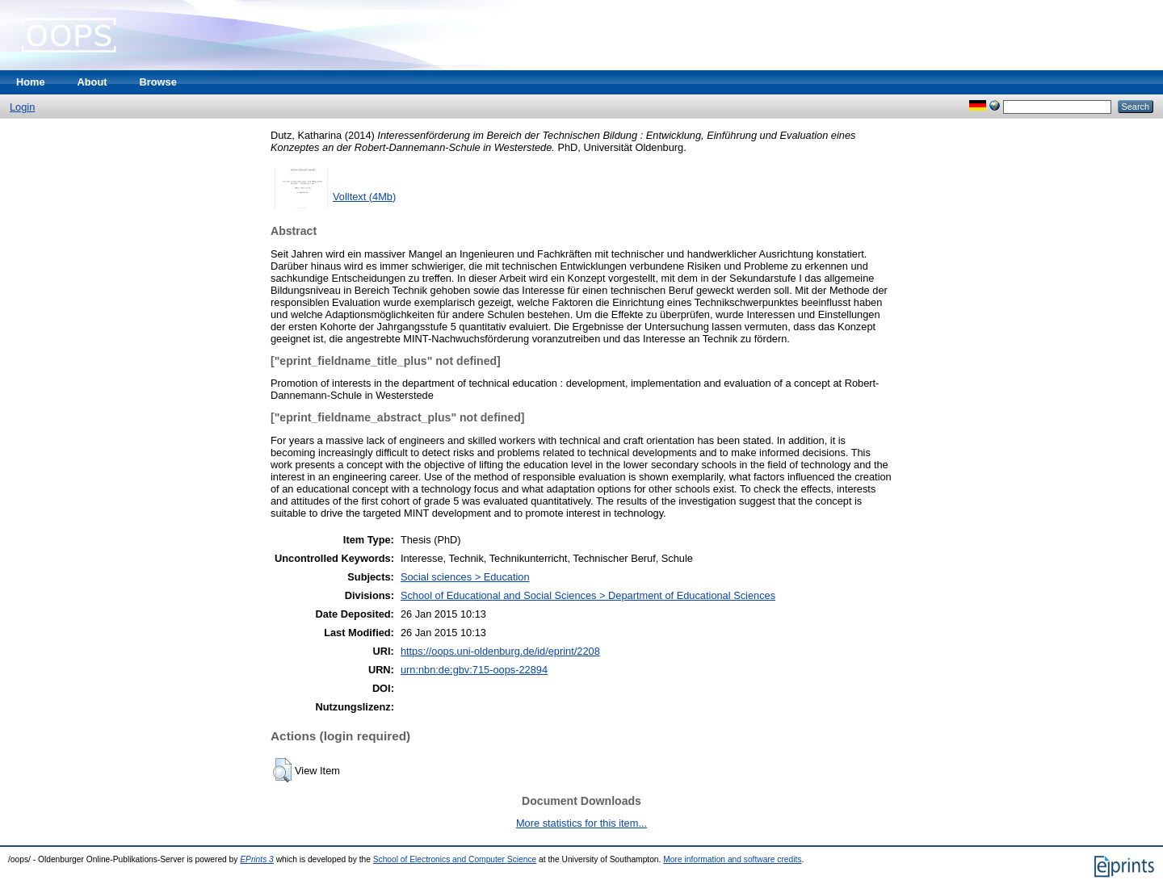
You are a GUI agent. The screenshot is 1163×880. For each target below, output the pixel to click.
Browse (158, 82)
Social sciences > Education (465, 577)
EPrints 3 (257, 859)
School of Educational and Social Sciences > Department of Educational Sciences (588, 595)
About (92, 82)
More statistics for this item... (581, 823)
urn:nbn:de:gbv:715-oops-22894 (474, 670)
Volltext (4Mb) (364, 197)
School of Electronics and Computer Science (455, 859)
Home (30, 82)
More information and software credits (732, 859)
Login (22, 107)
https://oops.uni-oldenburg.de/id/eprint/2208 (500, 651)
